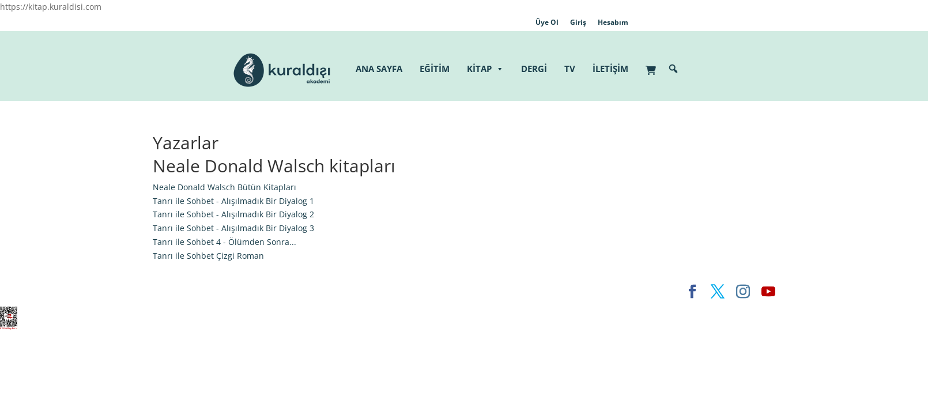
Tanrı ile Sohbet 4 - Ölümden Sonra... (224, 241)
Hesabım (613, 22)
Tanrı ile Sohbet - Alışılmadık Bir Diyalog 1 (233, 200)
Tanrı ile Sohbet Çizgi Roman (208, 255)
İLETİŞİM (610, 68)
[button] (673, 68)
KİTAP (485, 68)
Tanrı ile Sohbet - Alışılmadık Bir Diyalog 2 (233, 214)
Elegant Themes (184, 291)
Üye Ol (547, 22)
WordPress (333, 291)
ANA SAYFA (379, 68)
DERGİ (534, 68)
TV (569, 68)
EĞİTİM (435, 68)
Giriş (578, 22)
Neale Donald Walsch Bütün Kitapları (224, 187)
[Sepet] (654, 64)
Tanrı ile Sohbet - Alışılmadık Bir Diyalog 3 (233, 227)
